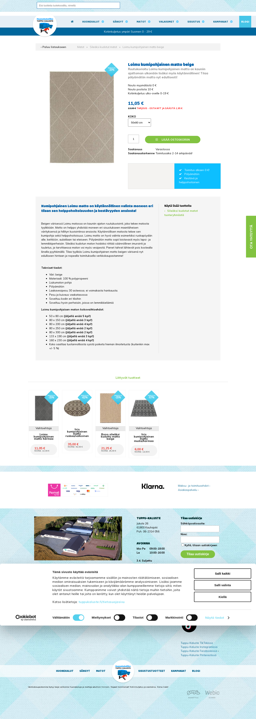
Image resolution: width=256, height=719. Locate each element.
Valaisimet (166, 21)
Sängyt (118, 21)
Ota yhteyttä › (192, 580)
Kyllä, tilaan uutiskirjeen (201, 545)
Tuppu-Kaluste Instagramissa (199, 646)
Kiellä (223, 690)
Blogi (245, 21)
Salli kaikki (222, 667)
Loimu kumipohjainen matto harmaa (44, 436)
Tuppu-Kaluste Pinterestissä (198, 655)
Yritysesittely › (189, 570)
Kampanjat (220, 21)
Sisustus (193, 21)
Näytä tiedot (214, 711)
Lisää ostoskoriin (173, 139)
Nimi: (184, 534)
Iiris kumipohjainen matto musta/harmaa (144, 438)
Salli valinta (222, 678)
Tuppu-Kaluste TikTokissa (197, 642)
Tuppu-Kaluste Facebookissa (199, 650)
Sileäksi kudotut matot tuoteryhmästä (181, 212)
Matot (141, 21)
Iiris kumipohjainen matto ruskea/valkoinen (77, 433)
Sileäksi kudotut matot (103, 47)
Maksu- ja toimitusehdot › (194, 485)
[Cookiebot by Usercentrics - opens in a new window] (25, 711)
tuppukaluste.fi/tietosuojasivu (102, 695)
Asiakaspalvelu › (188, 489)
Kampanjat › (188, 566)
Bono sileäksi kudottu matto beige (110, 436)
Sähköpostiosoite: (193, 523)
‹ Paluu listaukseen (53, 47)
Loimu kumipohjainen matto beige (143, 47)
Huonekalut (91, 21)
